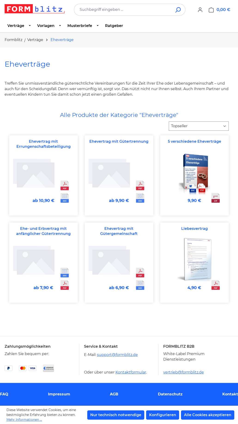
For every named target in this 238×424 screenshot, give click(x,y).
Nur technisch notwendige (115, 415)
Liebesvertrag (194, 228)
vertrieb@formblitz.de (183, 372)
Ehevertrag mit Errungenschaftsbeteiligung (43, 144)
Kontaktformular (130, 372)
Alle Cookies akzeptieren (207, 415)
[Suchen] (178, 10)
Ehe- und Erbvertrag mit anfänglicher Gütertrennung (43, 231)
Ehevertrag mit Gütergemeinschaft (119, 231)
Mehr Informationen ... (24, 420)
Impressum (59, 394)
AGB (114, 394)
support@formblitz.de (117, 355)
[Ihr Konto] (200, 9)
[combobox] (123, 10)
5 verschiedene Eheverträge (194, 141)
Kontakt (230, 394)
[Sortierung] (199, 126)
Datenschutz (170, 394)
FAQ (4, 394)
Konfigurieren (162, 415)
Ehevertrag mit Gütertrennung (118, 141)
